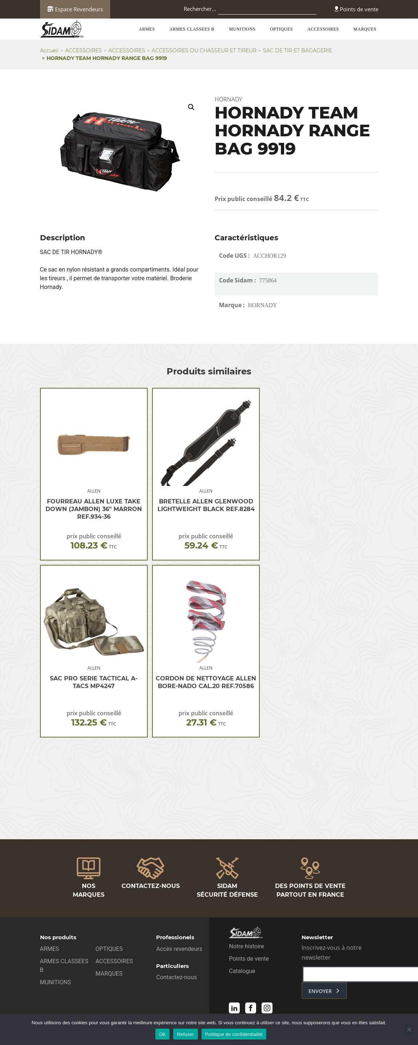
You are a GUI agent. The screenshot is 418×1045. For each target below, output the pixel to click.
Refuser (185, 1034)
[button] (191, 107)
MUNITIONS (242, 29)
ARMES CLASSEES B (192, 29)
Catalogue (242, 971)
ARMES (147, 29)
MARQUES (365, 29)
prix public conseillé (94, 541)
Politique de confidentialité (234, 1034)
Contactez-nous (176, 977)
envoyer (320, 991)
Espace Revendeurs (75, 9)
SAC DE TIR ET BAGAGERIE (297, 50)
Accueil (49, 50)
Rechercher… (200, 8)
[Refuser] (409, 1029)
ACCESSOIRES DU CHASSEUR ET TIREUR (204, 50)
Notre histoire (246, 946)
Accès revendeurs (179, 948)
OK (162, 1034)
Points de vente (356, 9)
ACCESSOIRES (323, 29)
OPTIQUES (281, 29)
